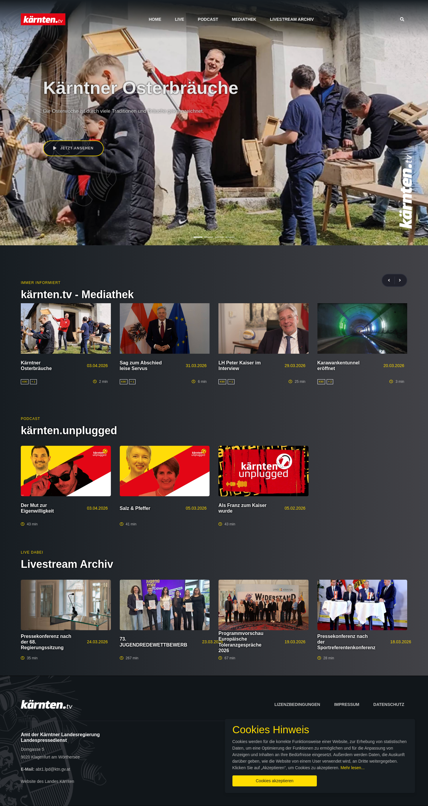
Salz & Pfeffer (135, 508)
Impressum (346, 704)
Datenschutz (388, 704)
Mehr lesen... (219, 766)
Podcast (208, 19)
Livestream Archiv (292, 19)
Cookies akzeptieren (255, 779)
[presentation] (391, 280)
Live (179, 19)
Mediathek (244, 19)
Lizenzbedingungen (297, 704)
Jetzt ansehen (74, 148)
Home (155, 19)
